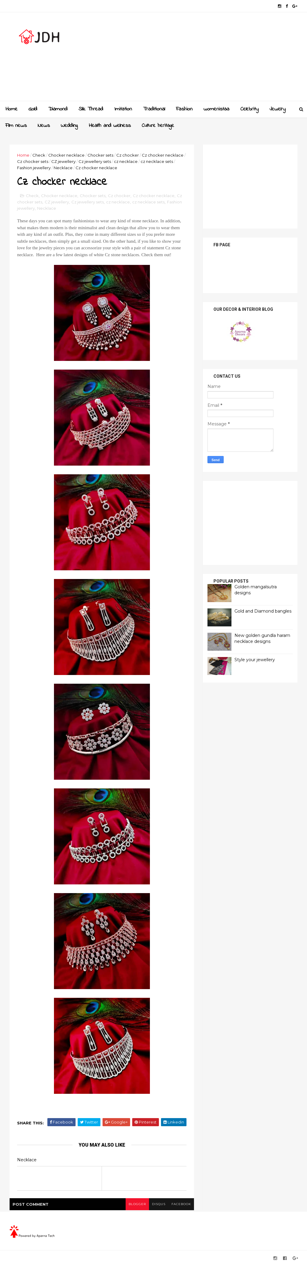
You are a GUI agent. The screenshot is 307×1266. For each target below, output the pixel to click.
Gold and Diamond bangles (262, 611)
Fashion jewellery (34, 167)
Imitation (123, 109)
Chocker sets (100, 155)
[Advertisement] (188, 59)
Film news (16, 126)
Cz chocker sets (32, 161)
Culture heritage (158, 126)
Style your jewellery (254, 659)
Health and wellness (110, 126)
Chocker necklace (66, 155)
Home (11, 109)
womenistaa (216, 109)
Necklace (63, 167)
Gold (32, 109)
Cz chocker (127, 155)
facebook (181, 1204)
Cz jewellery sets (95, 161)
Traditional (154, 109)
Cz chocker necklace (162, 155)
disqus (158, 1204)
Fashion (184, 109)
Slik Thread (91, 109)
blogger (137, 1204)
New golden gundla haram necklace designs (262, 638)
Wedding (69, 126)
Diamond (57, 109)
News (44, 126)
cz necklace (126, 161)
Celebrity (249, 109)
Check (38, 155)
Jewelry (277, 109)
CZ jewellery (63, 161)
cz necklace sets (157, 161)
